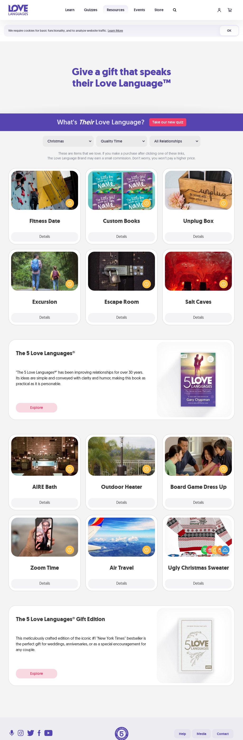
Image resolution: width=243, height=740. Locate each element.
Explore (36, 407)
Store (159, 9)
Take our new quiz (167, 122)
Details (44, 237)
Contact (223, 734)
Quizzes (90, 9)
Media (201, 734)
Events (139, 9)
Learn (70, 9)
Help (182, 734)
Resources (115, 9)
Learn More (115, 31)
